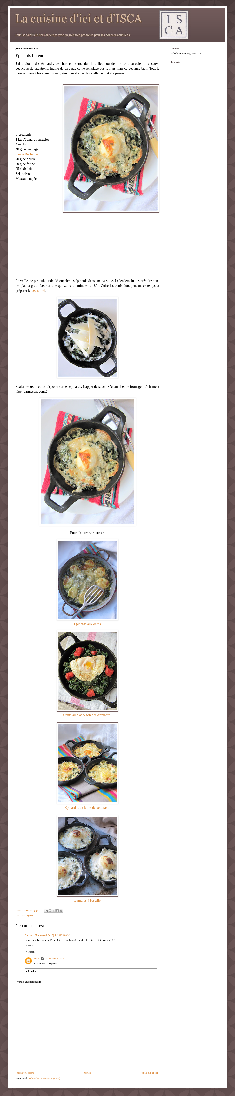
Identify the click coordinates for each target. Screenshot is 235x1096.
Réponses (32, 952)
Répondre (29, 945)
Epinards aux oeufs (87, 624)
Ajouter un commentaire (29, 981)
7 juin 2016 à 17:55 (55, 958)
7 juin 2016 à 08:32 (60, 935)
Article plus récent (25, 1072)
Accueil (87, 1072)
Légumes (29, 915)
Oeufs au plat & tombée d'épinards (87, 715)
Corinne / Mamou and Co (37, 935)
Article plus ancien (149, 1072)
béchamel (38, 291)
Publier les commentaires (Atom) (44, 1078)
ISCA (37, 958)
